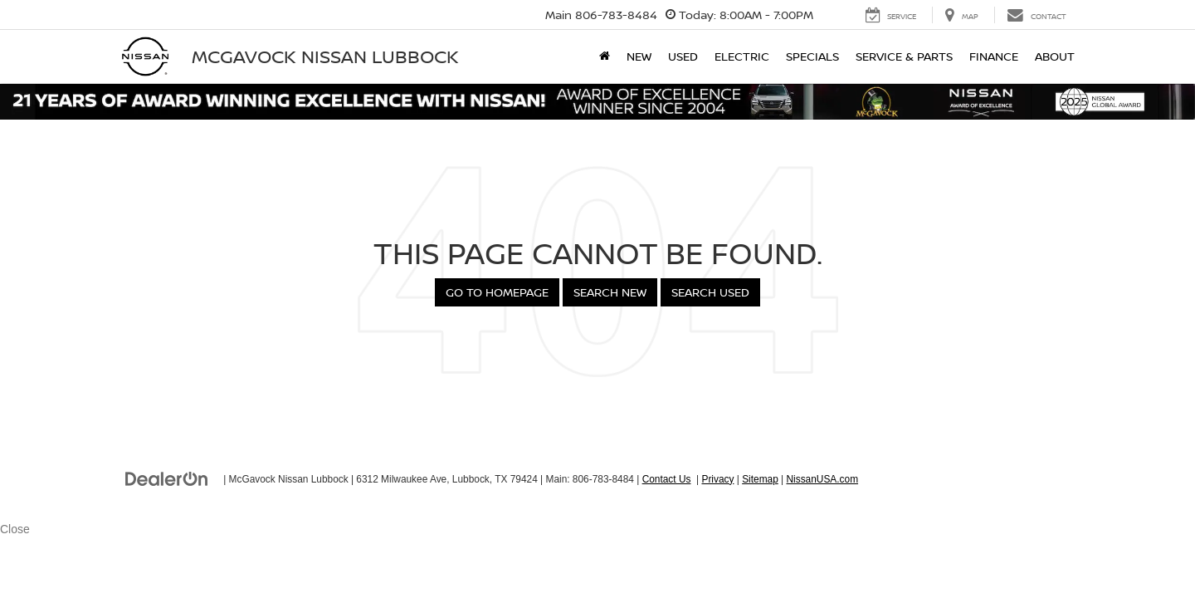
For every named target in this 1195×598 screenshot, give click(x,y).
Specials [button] (812, 56)
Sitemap (760, 479)
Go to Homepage (497, 292)
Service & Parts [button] (904, 56)
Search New (609, 292)
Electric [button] (742, 56)
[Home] (604, 56)
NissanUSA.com (822, 479)
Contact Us (666, 479)
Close (15, 529)
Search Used (710, 292)
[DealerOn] (166, 478)
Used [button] (683, 56)
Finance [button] (993, 56)
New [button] (639, 56)
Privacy (717, 479)
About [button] (1055, 56)
